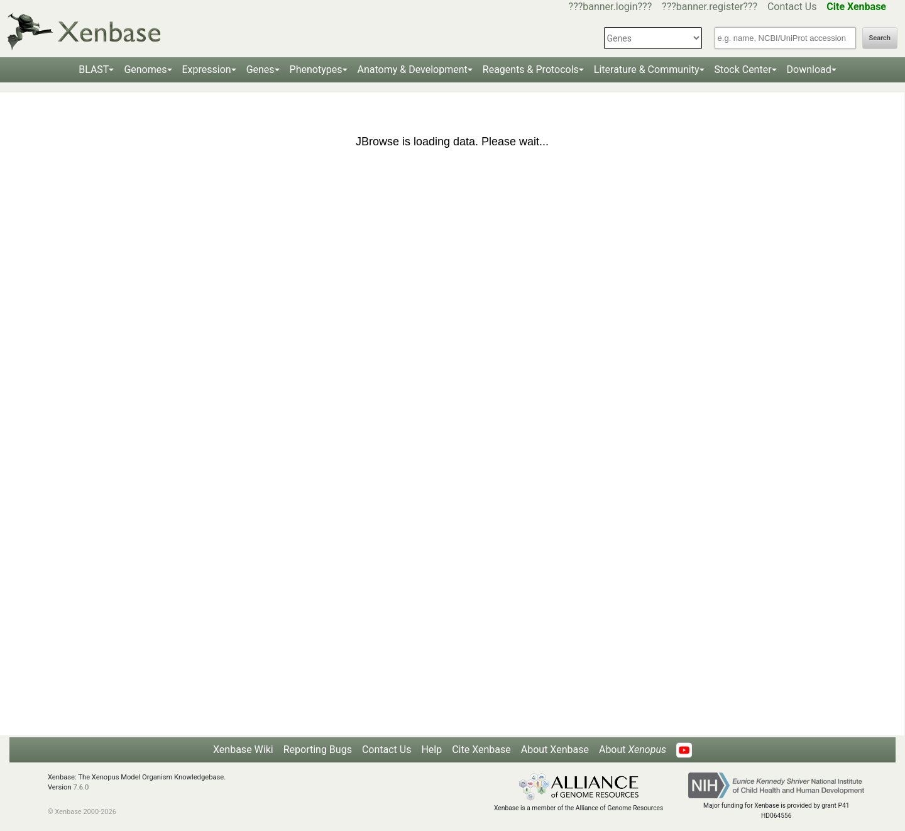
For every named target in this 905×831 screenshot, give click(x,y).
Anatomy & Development (413, 69)
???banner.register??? (709, 7)
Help (431, 750)
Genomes (145, 69)
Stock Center (743, 69)
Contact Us (792, 7)
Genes (260, 69)
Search (880, 38)
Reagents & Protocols (531, 69)
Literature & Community (646, 69)
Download (809, 69)
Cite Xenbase (481, 750)
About (632, 750)
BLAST (94, 69)
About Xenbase (555, 750)
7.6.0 (81, 787)
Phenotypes (316, 69)
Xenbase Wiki (243, 750)
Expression (206, 69)
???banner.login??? (610, 7)
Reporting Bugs (317, 750)
